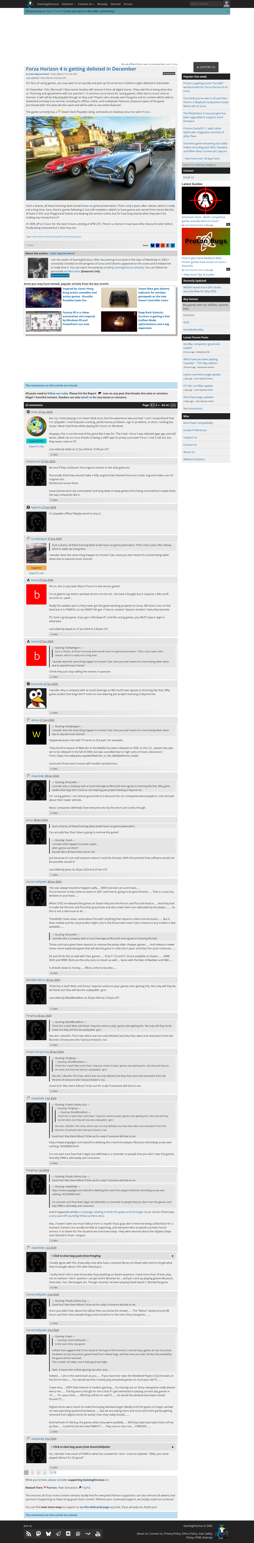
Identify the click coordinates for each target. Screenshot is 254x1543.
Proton (146, 112)
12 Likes (29, 245)
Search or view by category (199, 165)
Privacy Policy (172, 1533)
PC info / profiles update (198, 386)
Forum (128, 4)
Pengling (31, 1015)
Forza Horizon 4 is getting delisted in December (81, 68)
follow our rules (57, 393)
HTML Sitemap (203, 1537)
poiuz (29, 820)
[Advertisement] (127, 38)
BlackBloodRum (35, 980)
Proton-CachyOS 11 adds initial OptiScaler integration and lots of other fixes (203, 132)
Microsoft (63, 236)
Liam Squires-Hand (39, 74)
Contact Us (86, 4)
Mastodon (74, 271)
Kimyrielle (37, 684)
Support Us (190, 437)
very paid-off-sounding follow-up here (74, 1216)
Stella (34, 412)
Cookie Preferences (195, 430)
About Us (189, 452)
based (35, 580)
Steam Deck (43, 236)
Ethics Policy (189, 1533)
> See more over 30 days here (201, 158)
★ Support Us (206, 67)
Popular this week (195, 76)
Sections (68, 4)
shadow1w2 (33, 461)
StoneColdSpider (36, 881)
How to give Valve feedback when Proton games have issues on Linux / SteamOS (206, 260)
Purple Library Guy (37, 1052)
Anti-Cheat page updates (198, 397)
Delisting (54, 236)
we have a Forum (52, 11)
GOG (186, 322)
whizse (35, 720)
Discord (116, 4)
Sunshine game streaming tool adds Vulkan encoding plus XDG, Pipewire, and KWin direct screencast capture (205, 147)
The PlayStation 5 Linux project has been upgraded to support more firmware (204, 117)
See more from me (60, 275)
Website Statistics (194, 459)
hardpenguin (39, 539)
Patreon (50, 1487)
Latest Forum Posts (195, 337)
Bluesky (102, 4)
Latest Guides (192, 184)
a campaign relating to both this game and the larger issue (114, 1212)
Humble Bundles (193, 329)
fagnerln (36, 507)
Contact (188, 170)
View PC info (36, 446)
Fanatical (188, 315)
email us (86, 397)
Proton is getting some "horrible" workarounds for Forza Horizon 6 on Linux (205, 87)
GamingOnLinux (48, 4)
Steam (48, 224)
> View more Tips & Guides (198, 274)
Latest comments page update (202, 374)
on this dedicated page (94, 1507)
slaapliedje (37, 776)
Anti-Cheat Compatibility (198, 423)
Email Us (188, 177)
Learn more (171, 64)
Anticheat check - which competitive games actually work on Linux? (206, 217)
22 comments (169, 73)
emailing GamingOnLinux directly (123, 267)
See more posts (192, 408)
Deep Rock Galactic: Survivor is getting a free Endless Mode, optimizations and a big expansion (154, 320)
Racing (72, 236)
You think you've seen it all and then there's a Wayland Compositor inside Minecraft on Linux (205, 102)
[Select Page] (52, 1472)
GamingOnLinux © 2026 (198, 1526)
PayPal (84, 1487)
